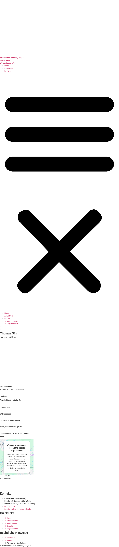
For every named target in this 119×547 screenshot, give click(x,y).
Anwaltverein (9, 68)
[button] (59, 192)
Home (6, 66)
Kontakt (7, 71)
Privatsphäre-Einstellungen (17, 543)
